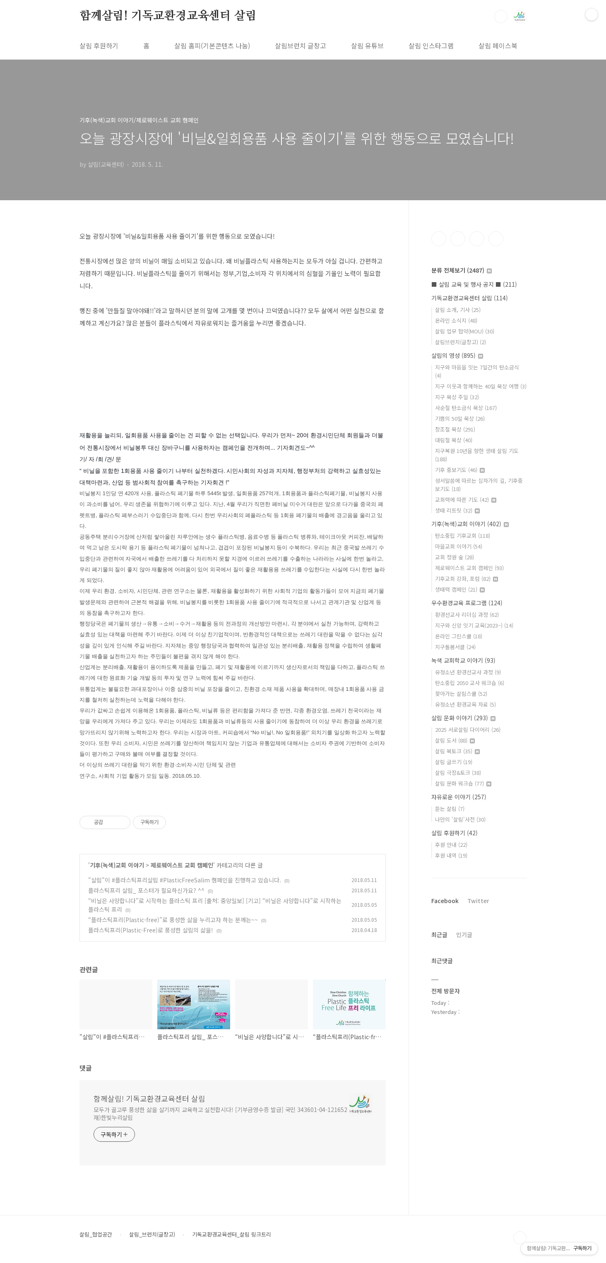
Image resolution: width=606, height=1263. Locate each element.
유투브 (495, 238)
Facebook (445, 900)
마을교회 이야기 (458, 546)
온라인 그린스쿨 (458, 636)
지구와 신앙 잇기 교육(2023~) (474, 625)
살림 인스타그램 (431, 45)
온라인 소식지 (456, 320)
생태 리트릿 (457, 510)
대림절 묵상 (453, 440)
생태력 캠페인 (460, 589)
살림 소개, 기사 (458, 310)
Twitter (478, 900)
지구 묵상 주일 (457, 397)
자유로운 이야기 (458, 797)
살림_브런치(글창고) (152, 1234)
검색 (501, 16)
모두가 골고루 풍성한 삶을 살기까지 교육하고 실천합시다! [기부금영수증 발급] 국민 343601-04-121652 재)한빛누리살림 (220, 1113)
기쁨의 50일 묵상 (460, 418)
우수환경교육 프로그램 (467, 603)
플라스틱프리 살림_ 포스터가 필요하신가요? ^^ (146, 890)
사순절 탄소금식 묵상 (466, 408)
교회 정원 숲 (454, 557)
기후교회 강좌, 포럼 (466, 578)
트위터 (476, 238)
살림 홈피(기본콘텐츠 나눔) (212, 45)
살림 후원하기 (98, 45)
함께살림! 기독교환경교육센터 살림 (167, 16)
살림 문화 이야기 (463, 718)
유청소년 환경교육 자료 (465, 704)
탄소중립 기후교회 (462, 535)
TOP (520, 1237)
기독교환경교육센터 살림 (469, 298)
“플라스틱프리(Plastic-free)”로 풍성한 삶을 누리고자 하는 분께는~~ (173, 919)
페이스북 (438, 238)
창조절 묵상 (455, 429)
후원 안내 (451, 844)
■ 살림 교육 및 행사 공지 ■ (474, 284)
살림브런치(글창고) (460, 342)
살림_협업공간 (95, 1234)
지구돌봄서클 (455, 647)
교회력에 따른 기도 (465, 499)
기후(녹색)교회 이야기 (117, 865)
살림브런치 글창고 (300, 45)
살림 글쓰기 (453, 762)
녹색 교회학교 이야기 (463, 660)
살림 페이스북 (498, 45)
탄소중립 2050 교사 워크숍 (469, 683)
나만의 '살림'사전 (460, 819)
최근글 (439, 934)
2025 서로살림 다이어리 (467, 729)
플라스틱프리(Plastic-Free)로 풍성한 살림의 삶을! (150, 930)
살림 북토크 (457, 751)
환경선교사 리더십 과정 (467, 614)
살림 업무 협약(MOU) (464, 331)
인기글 (464, 934)
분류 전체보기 (461, 270)
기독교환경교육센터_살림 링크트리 (231, 1234)
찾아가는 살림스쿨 (461, 693)
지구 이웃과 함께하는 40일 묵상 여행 (481, 386)
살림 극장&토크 (458, 772)
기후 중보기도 (460, 470)
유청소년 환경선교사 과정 (468, 672)
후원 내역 (451, 855)
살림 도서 (455, 740)
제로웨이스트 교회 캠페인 (182, 865)
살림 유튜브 (367, 45)
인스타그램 (457, 238)
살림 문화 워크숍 (463, 783)
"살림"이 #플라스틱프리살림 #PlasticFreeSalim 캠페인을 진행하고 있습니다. (184, 880)
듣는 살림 (449, 808)
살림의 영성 (457, 355)
